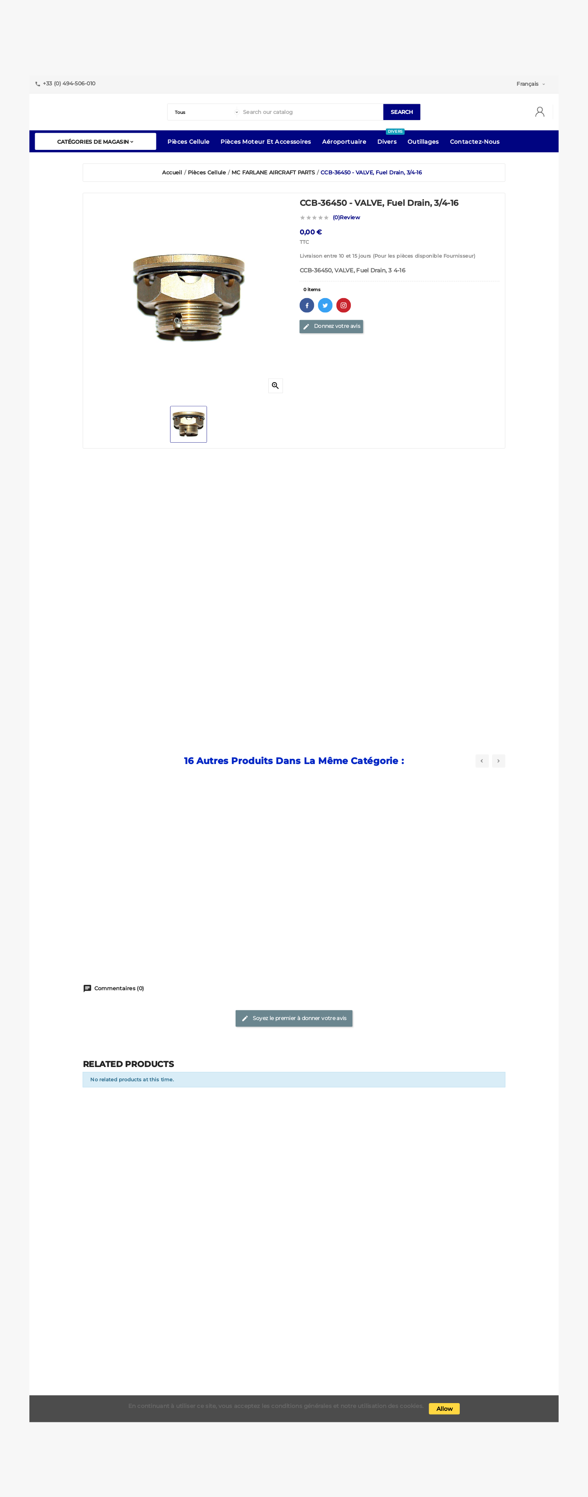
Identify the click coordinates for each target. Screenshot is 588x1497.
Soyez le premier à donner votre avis (293, 1018)
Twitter (325, 305)
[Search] (311, 112)
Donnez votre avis (331, 326)
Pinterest (343, 305)
